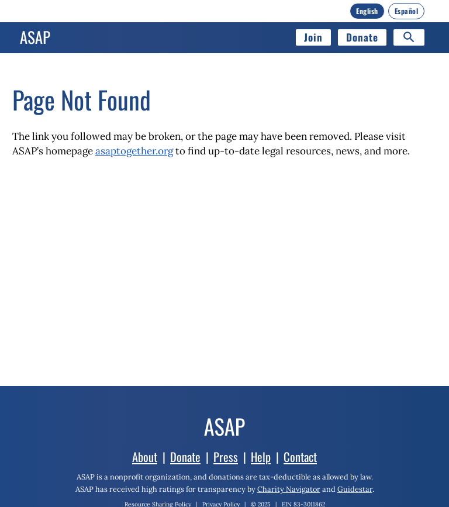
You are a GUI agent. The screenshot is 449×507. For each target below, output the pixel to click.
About (144, 456)
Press (225, 456)
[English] (367, 11)
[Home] (35, 37)
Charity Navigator (288, 489)
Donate (362, 37)
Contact (300, 456)
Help (261, 456)
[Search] (408, 37)
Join (313, 37)
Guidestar (354, 489)
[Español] (406, 11)
